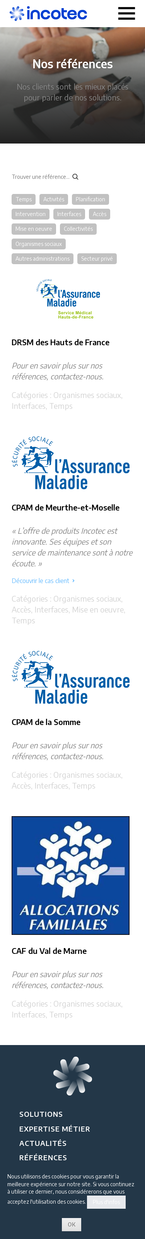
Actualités (43, 1143)
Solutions (41, 1113)
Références (43, 1157)
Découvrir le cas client (43, 581)
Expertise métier (54, 1128)
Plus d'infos (106, 1202)
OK (71, 1224)
